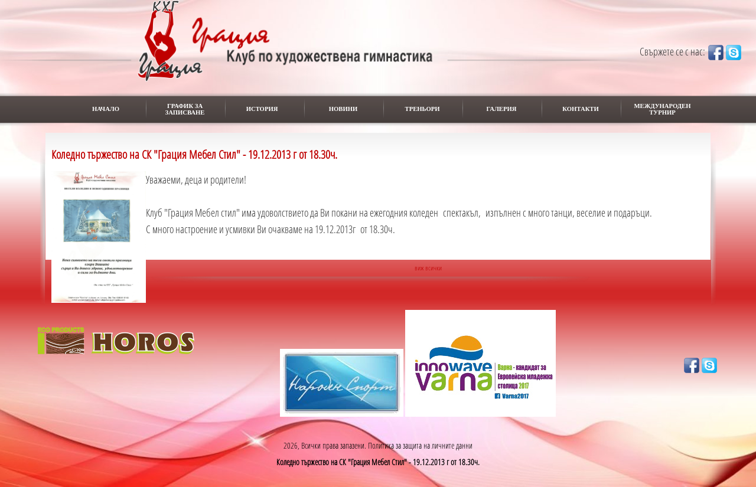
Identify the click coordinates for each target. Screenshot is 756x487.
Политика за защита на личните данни (420, 445)
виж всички (428, 268)
